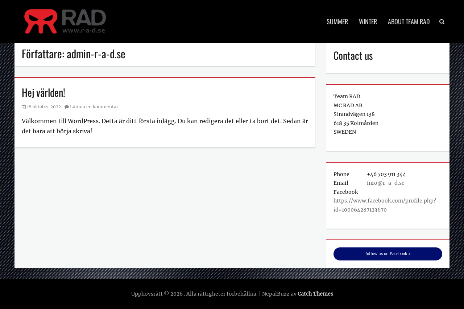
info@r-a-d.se (386, 183)
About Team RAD (409, 21)
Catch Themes (315, 294)
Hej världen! (43, 92)
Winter (368, 21)
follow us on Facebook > (388, 253)
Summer (337, 21)
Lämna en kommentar (94, 106)
